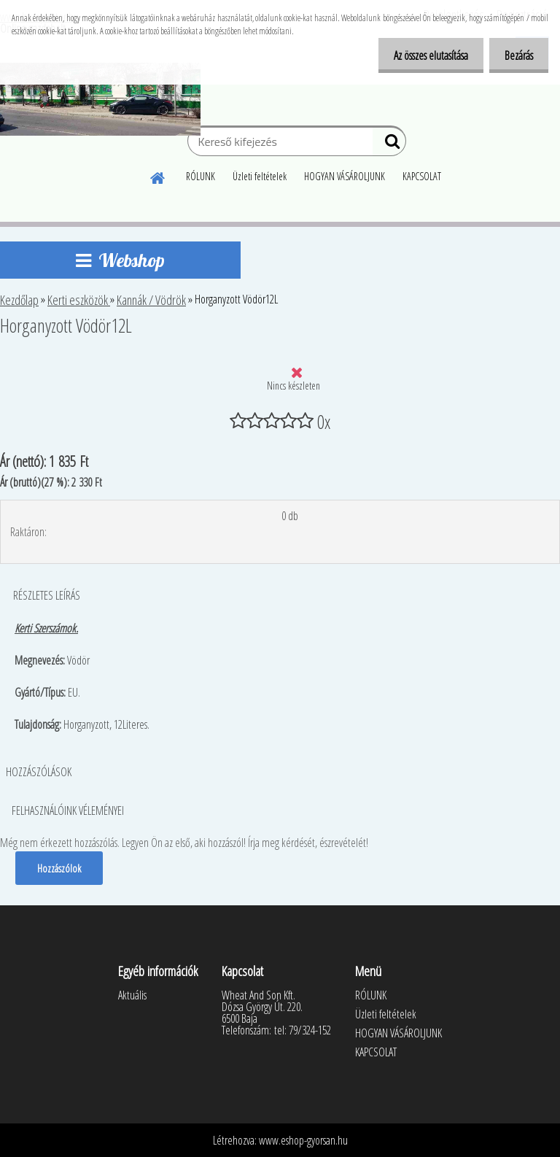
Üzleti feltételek (260, 176)
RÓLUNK (200, 176)
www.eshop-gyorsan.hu (303, 1140)
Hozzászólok (60, 868)
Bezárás (516, 55)
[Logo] (100, 99)
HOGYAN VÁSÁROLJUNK (344, 176)
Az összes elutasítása (422, 55)
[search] (389, 144)
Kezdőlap (19, 300)
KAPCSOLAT (421, 176)
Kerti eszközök (78, 300)
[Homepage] (158, 176)
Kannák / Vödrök (151, 300)
